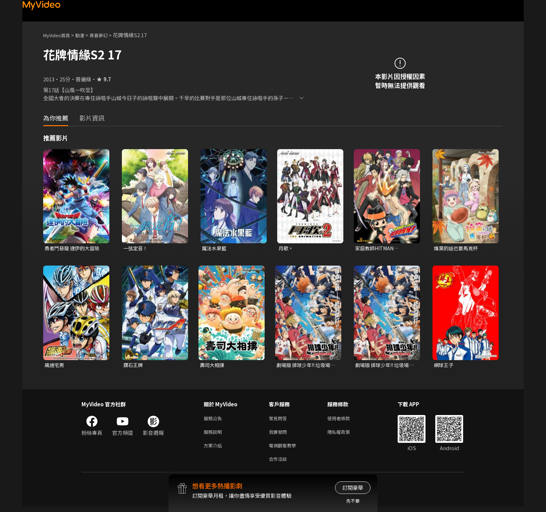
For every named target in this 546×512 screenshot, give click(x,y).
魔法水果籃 (215, 248)
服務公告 (214, 420)
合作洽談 (279, 464)
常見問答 (279, 420)
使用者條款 (345, 420)
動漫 (85, 35)
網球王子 (444, 365)
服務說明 (214, 434)
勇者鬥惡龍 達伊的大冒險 (74, 248)
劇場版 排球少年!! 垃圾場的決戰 (305, 366)
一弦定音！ (136, 248)
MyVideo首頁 (59, 35)
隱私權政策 (345, 434)
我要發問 (279, 434)
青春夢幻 (106, 35)
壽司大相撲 (213, 365)
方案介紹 (214, 449)
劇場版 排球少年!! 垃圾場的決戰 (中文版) (384, 366)
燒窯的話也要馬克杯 (457, 248)
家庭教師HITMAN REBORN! (376, 248)
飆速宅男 (55, 365)
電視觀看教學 (284, 449)
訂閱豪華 (352, 487)
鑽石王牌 (133, 365)
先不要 (353, 500)
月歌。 (286, 248)
